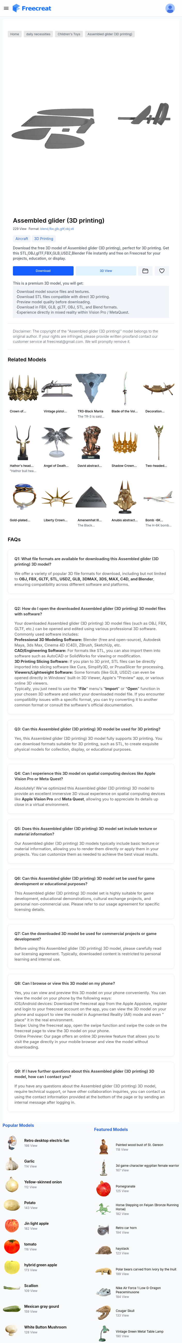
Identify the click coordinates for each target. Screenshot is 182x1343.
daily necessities (38, 34)
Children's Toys (69, 34)
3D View (106, 271)
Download (43, 271)
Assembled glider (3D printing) (110, 34)
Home (14, 34)
